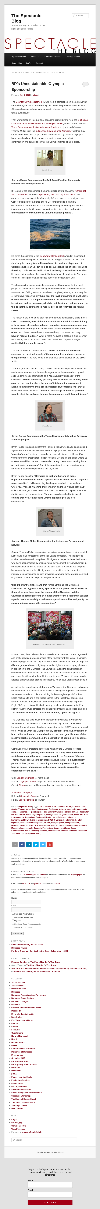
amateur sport (51, 807)
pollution (69, 825)
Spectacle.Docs (28, 796)
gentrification (67, 815)
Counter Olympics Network (28, 102)
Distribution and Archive (23, 917)
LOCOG (51, 820)
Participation (44, 825)
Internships (17, 63)
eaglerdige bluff (38, 815)
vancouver (82, 831)
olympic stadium (72, 823)
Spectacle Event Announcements (27, 924)
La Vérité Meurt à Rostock (23, 1048)
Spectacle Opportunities (23, 927)
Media (22, 823)
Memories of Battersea (21, 1052)
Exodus (14, 1027)
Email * (31, 1190)
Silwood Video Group (21, 1089)
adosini (36, 95)
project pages (76, 875)
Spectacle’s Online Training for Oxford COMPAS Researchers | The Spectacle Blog (49, 968)
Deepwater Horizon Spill (51, 256)
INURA (14, 1045)
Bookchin (15, 1004)
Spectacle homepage (21, 792)
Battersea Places (19, 948)
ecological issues (53, 815)
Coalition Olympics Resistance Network (49, 809)
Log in (14, 1119)
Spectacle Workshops (21, 1096)
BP (67, 807)
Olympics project (28, 781)
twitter (57, 883)
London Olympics (26, 778)
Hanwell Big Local (19, 1036)
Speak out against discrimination (26, 1093)
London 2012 (68, 820)
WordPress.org (18, 1129)
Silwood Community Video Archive (27, 945)
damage (75, 812)
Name (30, 1180)
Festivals (15, 1030)
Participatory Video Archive (24, 1064)
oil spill (47, 823)
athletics (61, 807)
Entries (16, 1122)
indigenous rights (39, 820)
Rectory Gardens (19, 1086)
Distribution (16, 1017)
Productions (17, 1083)
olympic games (57, 823)
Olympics (15, 825)
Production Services (52, 56)
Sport (56, 828)
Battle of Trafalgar (19, 1001)
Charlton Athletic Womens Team (26, 1008)
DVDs (28, 63)
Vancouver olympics (20, 833)
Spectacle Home (19, 56)
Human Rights (18, 1042)
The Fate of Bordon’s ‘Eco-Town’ (45, 962)
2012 (42, 807)
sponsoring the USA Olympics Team (57, 194)
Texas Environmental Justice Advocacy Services (35, 127)
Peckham (15, 1067)
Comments (18, 1126)
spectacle (29, 828)
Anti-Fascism (17, 986)
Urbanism (73, 831)
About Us (35, 56)
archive (43, 875)
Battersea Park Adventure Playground (28, 995)
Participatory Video (20, 1061)
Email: (13, 906)
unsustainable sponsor (58, 831)
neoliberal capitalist (34, 823)
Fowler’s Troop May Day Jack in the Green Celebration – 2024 (39, 951)
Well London (17, 1108)
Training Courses (73, 56)
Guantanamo (17, 1033)
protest (20, 828)
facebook (26, 883)
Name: (14, 898)
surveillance (65, 828)
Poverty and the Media (21, 1077)
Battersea (15, 992)
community (71, 809)
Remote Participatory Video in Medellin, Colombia (37, 971)
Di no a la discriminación (22, 1014)
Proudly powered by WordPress (49, 1152)
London (59, 820)
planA (14, 1074)
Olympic (17, 921)
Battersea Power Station (24, 914)
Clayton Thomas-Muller (21, 809)
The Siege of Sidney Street (23, 1099)
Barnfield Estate (18, 989)
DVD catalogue (29, 875)
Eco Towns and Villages (22, 1020)
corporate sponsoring (37, 812)
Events (14, 1023)
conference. (22, 812)
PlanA (22, 785)
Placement (16, 1071)
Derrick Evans (25, 815)
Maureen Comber (19, 962)
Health (14, 1039)
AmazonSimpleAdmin (32, 1132)
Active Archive (18, 982)
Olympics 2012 (25, 807)
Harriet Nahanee (59, 817)
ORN (36, 825)
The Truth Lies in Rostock (23, 1102)
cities (83, 807)
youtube (37, 883)
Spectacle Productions (43, 828)
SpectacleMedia (26, 799)
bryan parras (74, 807)
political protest (57, 825)
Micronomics (17, 1055)
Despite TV (16, 1011)
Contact (39, 63)
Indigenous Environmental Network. (53, 131)
